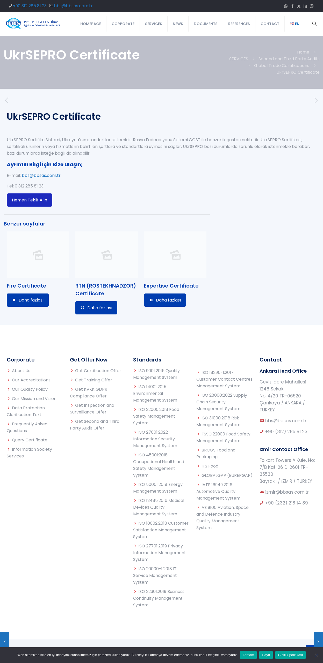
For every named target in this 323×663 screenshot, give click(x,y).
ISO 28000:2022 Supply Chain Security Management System (221, 402)
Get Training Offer (93, 380)
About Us (21, 371)
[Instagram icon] (312, 6)
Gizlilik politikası (290, 655)
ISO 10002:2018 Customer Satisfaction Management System (161, 530)
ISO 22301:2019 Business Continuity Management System (158, 598)
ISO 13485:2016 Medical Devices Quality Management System (158, 507)
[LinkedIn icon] (305, 6)
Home (303, 52)
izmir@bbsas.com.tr (287, 492)
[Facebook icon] (292, 6)
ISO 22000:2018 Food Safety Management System (156, 416)
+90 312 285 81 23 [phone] (30, 6)
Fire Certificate (26, 285)
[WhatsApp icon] (286, 6)
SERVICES (238, 59)
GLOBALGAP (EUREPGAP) (227, 475)
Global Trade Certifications (281, 66)
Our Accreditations (31, 380)
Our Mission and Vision (34, 399)
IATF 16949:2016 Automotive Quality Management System (218, 491)
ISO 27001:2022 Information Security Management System (155, 439)
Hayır (266, 655)
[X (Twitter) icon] (299, 6)
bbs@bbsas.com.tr (41, 175)
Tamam (248, 655)
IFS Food (210, 466)
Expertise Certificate (171, 285)
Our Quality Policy (30, 389)
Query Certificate (29, 440)
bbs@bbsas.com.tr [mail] (73, 6)
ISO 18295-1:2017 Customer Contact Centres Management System (224, 379)
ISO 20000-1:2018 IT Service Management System (155, 575)
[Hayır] (316, 655)
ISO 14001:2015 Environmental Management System (155, 393)
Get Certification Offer (98, 371)
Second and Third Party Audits (289, 59)
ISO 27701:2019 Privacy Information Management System (159, 552)
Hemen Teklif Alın (29, 200)
